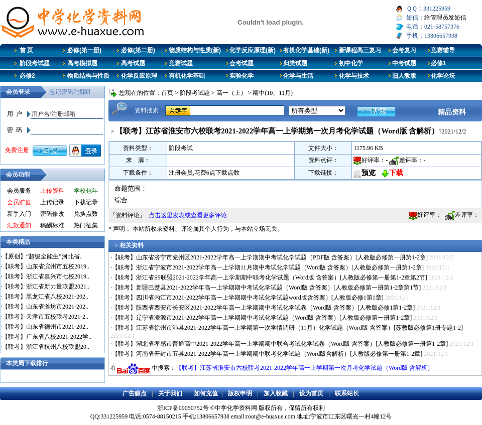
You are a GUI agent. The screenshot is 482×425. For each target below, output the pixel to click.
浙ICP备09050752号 (183, 407)
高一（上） (231, 92)
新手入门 (19, 213)
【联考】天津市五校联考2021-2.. (45, 316)
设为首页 (311, 393)
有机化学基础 (187, 75)
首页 (167, 92)
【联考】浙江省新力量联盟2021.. (45, 286)
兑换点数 (86, 213)
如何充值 (206, 393)
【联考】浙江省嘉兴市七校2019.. (45, 276)
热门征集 (86, 225)
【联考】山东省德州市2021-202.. (45, 326)
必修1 (438, 63)
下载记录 (86, 202)
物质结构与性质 (88, 75)
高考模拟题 (82, 63)
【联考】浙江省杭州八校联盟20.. (45, 346)
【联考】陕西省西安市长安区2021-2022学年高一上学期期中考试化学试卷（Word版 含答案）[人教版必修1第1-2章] (263, 307)
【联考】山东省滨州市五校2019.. (45, 266)
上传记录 (52, 202)
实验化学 (241, 75)
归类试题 (295, 63)
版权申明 (240, 393)
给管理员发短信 (445, 17)
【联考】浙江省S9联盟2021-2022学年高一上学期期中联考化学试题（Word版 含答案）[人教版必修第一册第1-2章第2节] (269, 277)
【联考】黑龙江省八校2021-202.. (45, 296)
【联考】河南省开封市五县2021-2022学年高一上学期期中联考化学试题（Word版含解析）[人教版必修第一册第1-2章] (267, 353)
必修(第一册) (84, 50)
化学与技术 (354, 75)
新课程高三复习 (360, 50)
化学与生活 (298, 75)
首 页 (26, 50)
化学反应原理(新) (252, 50)
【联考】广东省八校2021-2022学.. (46, 336)
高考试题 (133, 63)
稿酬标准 (52, 225)
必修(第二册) (138, 50)
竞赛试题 (181, 63)
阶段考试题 (35, 63)
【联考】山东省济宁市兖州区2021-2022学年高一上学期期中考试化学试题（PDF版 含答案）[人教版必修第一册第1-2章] (270, 257)
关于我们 (170, 393)
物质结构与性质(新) (195, 50)
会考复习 (404, 50)
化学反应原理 (139, 75)
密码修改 (52, 213)
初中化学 (351, 63)
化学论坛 (443, 75)
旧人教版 (404, 75)
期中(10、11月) (273, 92)
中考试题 (404, 63)
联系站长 (347, 393)
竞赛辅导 (443, 50)
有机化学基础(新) (306, 50)
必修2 (27, 75)
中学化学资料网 (236, 407)
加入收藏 (276, 393)
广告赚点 (135, 393)
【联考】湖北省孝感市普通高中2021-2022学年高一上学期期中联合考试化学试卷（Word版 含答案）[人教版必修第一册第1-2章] (280, 343)
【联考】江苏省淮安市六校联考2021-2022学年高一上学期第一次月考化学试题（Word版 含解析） (304, 367)
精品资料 (452, 112)
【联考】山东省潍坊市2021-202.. (45, 306)
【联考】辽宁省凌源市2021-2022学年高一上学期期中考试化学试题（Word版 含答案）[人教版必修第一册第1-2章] (262, 317)
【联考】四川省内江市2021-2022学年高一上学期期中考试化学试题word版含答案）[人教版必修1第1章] (248, 297)
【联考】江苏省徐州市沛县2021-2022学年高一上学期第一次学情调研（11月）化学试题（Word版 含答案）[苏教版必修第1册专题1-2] (287, 327)
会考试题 (241, 63)
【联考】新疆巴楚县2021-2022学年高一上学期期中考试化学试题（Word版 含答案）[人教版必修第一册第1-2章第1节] (266, 287)
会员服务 (19, 190)
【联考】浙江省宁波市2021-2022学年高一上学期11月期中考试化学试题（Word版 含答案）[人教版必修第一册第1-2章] (268, 267)
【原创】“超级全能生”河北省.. (42, 256)
